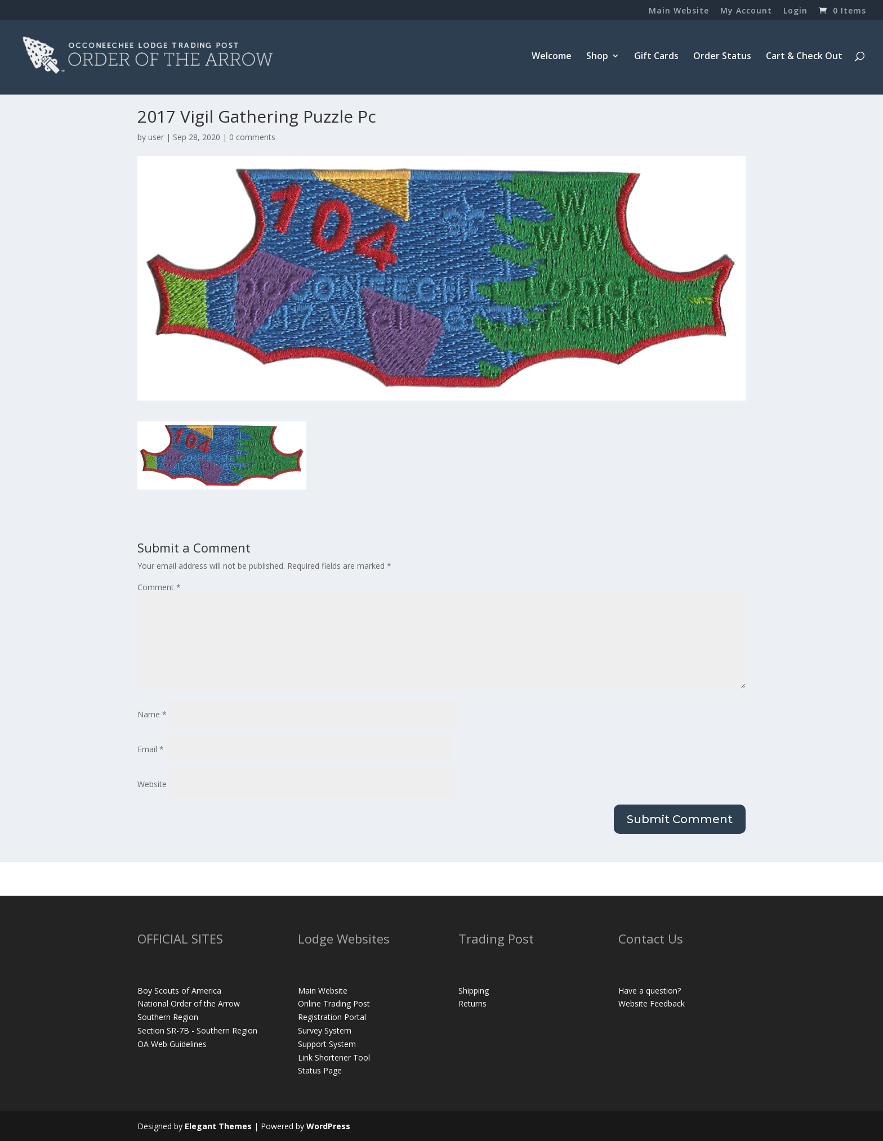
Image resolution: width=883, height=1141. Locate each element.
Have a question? (649, 990)
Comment (159, 587)
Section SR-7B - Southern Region (197, 1030)
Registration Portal (332, 1017)
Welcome (552, 57)
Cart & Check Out (804, 57)
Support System (327, 1044)
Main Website (679, 11)
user (156, 137)
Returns (472, 1003)
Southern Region (167, 1017)
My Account (746, 11)
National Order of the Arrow (188, 1003)
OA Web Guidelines (172, 1044)
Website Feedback (651, 1003)
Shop (597, 57)
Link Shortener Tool (334, 1057)
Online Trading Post (334, 1003)
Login (795, 11)
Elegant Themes (218, 1126)
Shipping (473, 990)
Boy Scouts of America (179, 990)
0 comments (252, 137)
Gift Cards (656, 57)
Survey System (324, 1030)
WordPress (328, 1126)
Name (152, 714)
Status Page (320, 1070)
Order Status (722, 57)
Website (152, 784)
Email (150, 749)
